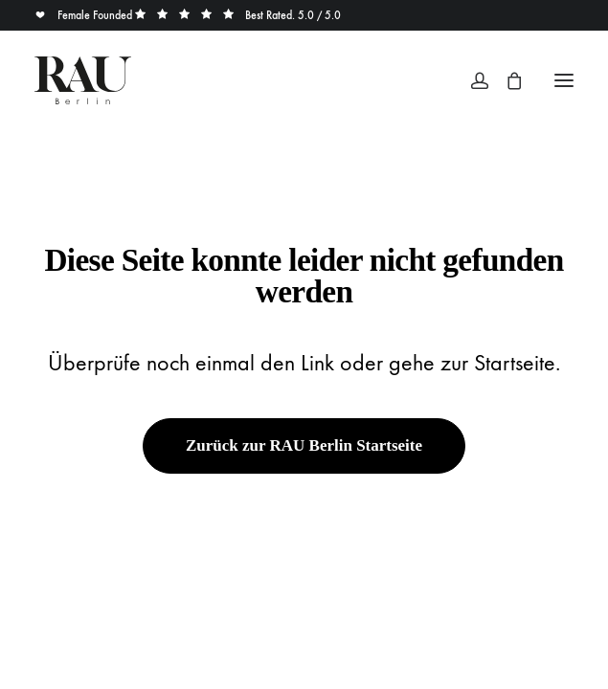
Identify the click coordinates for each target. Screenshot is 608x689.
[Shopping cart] (505, 80)
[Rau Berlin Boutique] (82, 80)
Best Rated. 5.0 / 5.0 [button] (238, 15)
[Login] (471, 80)
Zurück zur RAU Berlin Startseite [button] (304, 445)
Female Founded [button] (84, 15)
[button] (564, 80)
